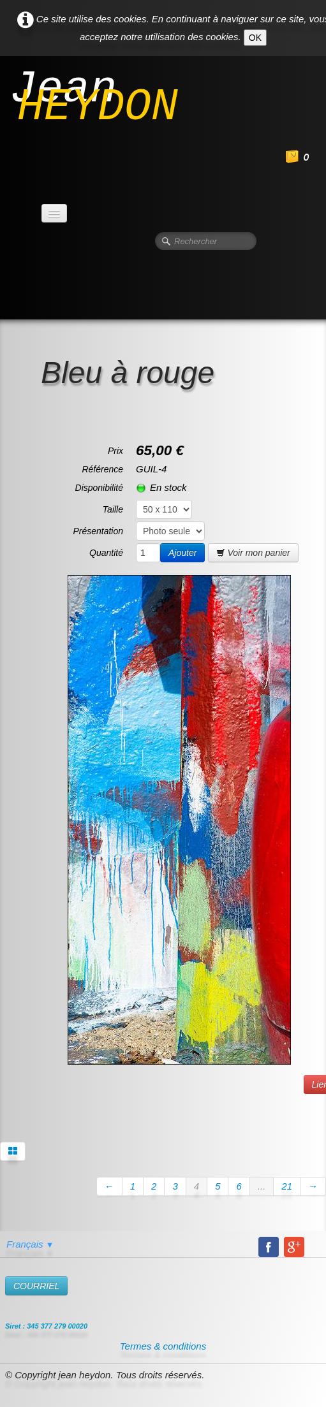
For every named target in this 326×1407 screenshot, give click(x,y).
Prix (115, 451)
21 (286, 1186)
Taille (113, 509)
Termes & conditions (163, 1346)
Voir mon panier (253, 553)
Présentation (98, 531)
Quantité (106, 553)
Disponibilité (99, 488)
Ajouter (182, 553)
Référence (102, 469)
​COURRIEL (36, 1286)
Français (30, 1244)
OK (255, 38)
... (262, 1186)
